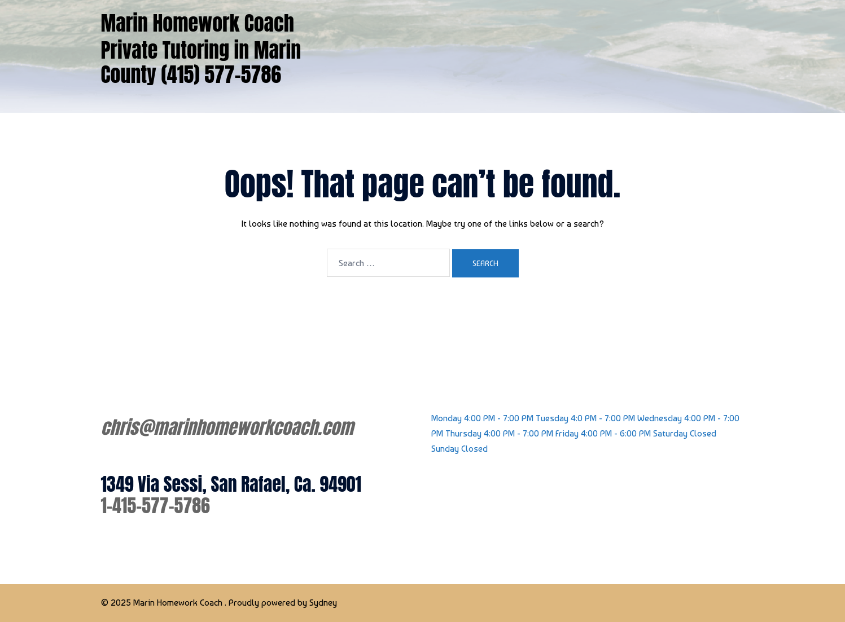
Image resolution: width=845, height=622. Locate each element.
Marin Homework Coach (197, 23)
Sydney (323, 602)
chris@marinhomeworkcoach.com (227, 427)
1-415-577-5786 (155, 505)
